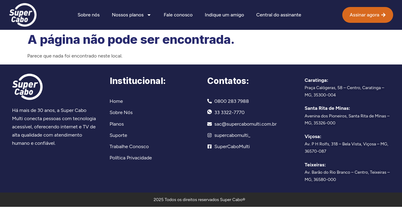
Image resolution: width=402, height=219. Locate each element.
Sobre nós (88, 15)
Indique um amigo (224, 15)
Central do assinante (278, 15)
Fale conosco (178, 15)
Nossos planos (131, 14)
